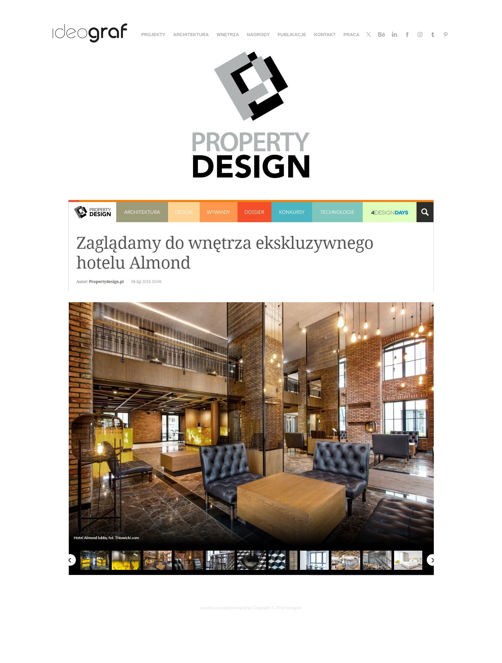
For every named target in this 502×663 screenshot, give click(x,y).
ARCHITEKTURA (191, 34)
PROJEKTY (153, 34)
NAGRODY (258, 34)
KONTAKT (325, 34)
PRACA (352, 34)
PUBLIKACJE (292, 34)
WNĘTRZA (228, 34)
